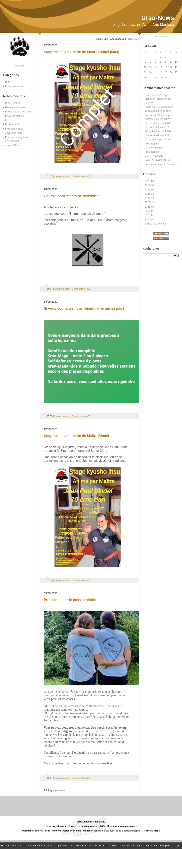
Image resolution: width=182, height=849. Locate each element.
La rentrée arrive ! (167, 164)
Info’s (8, 120)
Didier (148, 139)
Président (150, 143)
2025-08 (149, 210)
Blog (7, 81)
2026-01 (149, 189)
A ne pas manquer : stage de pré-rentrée (158, 99)
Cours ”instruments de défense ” (71, 196)
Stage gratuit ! (13, 102)
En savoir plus (162, 845)
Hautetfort (100, 821)
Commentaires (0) (81, 176)
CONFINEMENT (154, 147)
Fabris (148, 164)
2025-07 (149, 215)
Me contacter (160, 36)
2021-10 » (133, 39)
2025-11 (149, 198)
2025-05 (149, 219)
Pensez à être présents (18, 111)
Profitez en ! (12, 124)
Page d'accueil (117, 39)
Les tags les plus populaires (122, 826)
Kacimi (148, 115)
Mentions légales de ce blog (66, 830)
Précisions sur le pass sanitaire (70, 600)
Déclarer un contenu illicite (36, 830)
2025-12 (149, 193)
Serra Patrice (152, 123)
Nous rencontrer (14, 86)
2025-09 (149, 206)
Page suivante (56, 790)
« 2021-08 (101, 39)
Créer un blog (84, 821)
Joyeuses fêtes (13, 132)
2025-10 (149, 202)
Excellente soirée (15, 107)
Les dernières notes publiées (91, 826)
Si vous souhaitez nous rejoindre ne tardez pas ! (84, 308)
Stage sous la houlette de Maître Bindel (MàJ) (81, 52)
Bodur (148, 106)
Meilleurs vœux (14, 128)
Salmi (148, 159)
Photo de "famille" (15, 115)
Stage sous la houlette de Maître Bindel (76, 436)
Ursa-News (157, 17)
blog (156, 830)
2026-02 (149, 185)
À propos (19, 65)
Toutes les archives (155, 223)
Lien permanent (62, 176)
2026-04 (149, 181)
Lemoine (150, 95)
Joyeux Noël (12, 145)
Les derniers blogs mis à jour (60, 826)
